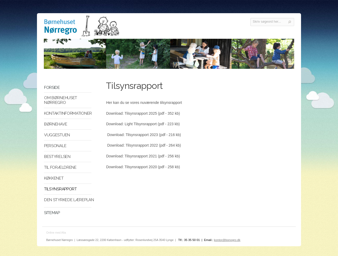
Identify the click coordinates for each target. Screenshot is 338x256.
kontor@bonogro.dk (227, 239)
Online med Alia (56, 232)
